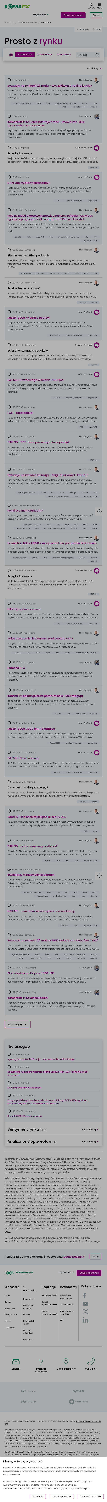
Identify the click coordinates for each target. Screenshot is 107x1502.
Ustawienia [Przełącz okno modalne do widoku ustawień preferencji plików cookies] (38, 1496)
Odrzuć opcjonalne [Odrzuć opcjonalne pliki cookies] (62, 1496)
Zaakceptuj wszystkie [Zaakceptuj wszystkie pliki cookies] (91, 1496)
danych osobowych (78, 1488)
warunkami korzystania (17, 1488)
